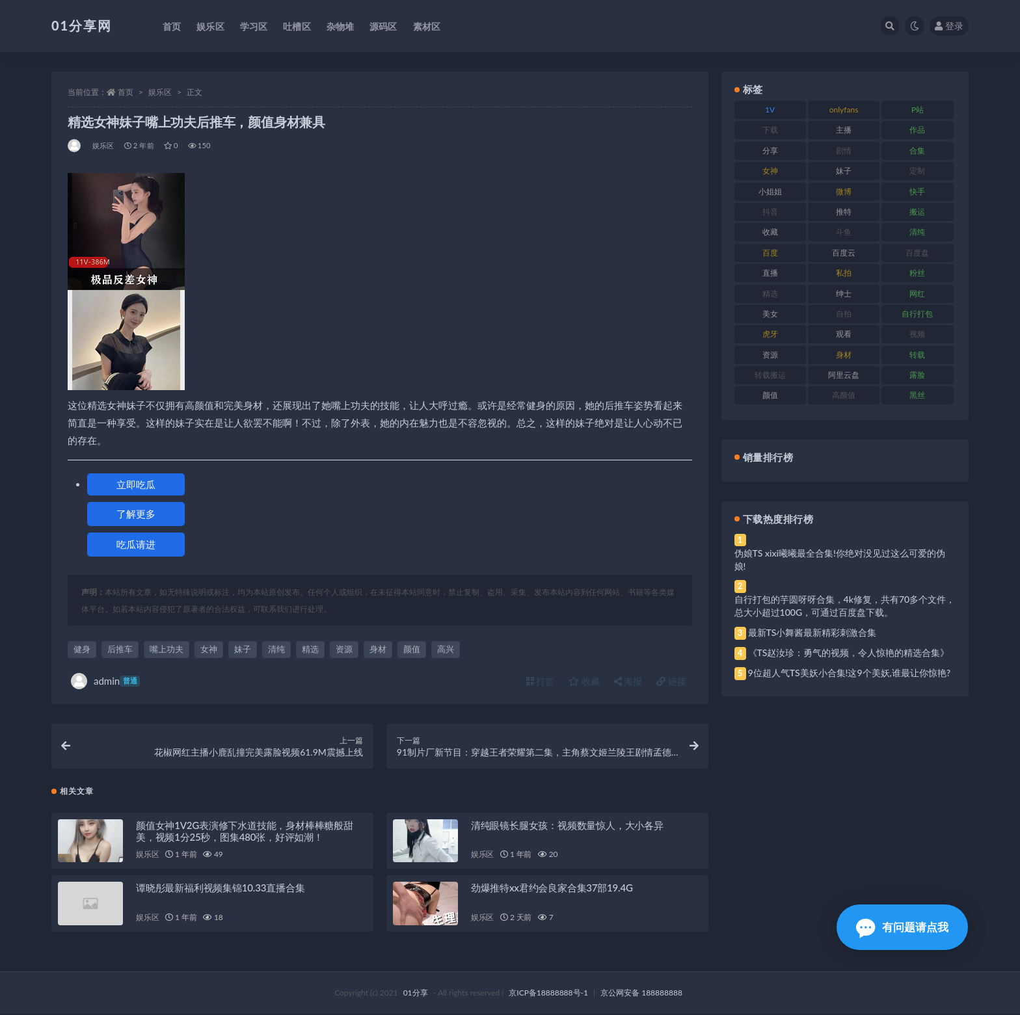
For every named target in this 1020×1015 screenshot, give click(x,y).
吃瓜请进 (135, 544)
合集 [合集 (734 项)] (917, 150)
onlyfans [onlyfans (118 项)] (844, 109)
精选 (310, 649)
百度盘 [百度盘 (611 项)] (917, 252)
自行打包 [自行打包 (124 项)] (917, 314)
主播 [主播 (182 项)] (844, 130)
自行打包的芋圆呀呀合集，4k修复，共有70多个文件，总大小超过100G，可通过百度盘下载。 (845, 606)
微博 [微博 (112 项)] (844, 191)
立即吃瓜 (135, 484)
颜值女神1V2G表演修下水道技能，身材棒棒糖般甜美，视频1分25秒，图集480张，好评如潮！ (244, 831)
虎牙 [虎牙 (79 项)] (770, 334)
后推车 (120, 649)
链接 (671, 681)
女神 (208, 649)
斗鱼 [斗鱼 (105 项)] (844, 232)
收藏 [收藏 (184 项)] (770, 232)
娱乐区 (160, 92)
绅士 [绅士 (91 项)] (844, 293)
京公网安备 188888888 (641, 994)
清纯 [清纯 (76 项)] (917, 232)
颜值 (411, 649)
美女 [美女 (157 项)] (770, 314)
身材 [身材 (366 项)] (844, 355)
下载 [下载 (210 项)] (770, 130)
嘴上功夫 (166, 649)
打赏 (540, 681)
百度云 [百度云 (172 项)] (843, 252)
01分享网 (81, 25)
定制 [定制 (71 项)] (917, 171)
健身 (82, 649)
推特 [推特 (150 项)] (844, 212)
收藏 (584, 681)
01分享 (415, 994)
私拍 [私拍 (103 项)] (844, 273)
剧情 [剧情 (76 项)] (844, 150)
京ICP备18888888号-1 (548, 994)
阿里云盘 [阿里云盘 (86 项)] (843, 375)
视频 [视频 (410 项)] (917, 334)
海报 (628, 681)
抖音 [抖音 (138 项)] (770, 212)
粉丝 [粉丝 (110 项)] (917, 273)
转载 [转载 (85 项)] (917, 355)
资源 (344, 649)
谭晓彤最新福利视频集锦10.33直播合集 (220, 889)
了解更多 (135, 514)
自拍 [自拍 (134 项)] (844, 314)
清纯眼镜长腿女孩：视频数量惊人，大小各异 (567, 826)
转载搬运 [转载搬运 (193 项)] (770, 375)
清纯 (276, 649)
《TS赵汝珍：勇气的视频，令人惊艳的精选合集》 (849, 652)
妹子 (242, 649)
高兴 (445, 649)
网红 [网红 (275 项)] (917, 293)
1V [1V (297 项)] (770, 109)
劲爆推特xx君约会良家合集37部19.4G (552, 889)
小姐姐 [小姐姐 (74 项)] (770, 191)
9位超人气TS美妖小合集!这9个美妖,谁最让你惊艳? (849, 672)
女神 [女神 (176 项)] (770, 171)
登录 (949, 25)
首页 (125, 92)
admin (105, 681)
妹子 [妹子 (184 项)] (844, 171)
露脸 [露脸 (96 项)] (917, 375)
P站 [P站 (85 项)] (917, 109)
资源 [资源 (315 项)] (770, 355)
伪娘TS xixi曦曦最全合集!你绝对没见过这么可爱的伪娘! (839, 559)
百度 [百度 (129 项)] (770, 252)
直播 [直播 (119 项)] (770, 273)
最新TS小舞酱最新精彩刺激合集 (812, 632)
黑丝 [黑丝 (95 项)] (917, 395)
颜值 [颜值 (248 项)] (770, 395)
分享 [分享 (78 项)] (770, 150)
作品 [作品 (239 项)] (917, 130)
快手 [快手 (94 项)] (917, 191)
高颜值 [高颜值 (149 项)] (843, 395)
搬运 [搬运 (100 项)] (917, 212)
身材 (377, 649)
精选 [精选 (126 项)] (770, 293)
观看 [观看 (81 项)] (844, 334)
